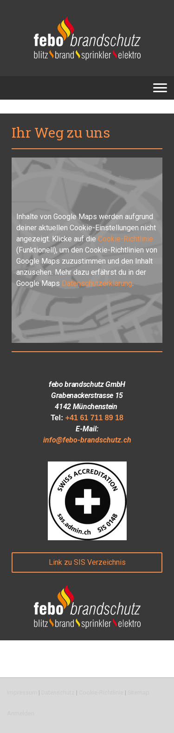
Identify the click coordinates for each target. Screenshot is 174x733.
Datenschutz (58, 692)
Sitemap (138, 692)
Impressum (22, 692)
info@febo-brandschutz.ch (87, 440)
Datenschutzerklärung (97, 283)
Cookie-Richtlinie (125, 238)
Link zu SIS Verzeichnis (87, 562)
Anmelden (20, 713)
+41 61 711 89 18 (94, 418)
